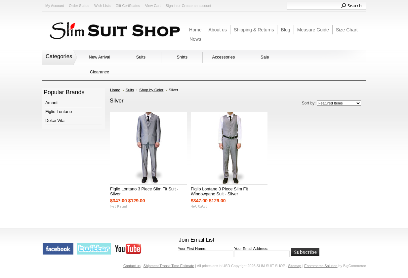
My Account (54, 6)
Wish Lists (102, 6)
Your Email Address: (251, 249)
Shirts (182, 57)
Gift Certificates (127, 6)
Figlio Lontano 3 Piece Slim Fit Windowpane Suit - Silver (219, 191)
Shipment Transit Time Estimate (168, 266)
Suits (140, 57)
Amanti (52, 102)
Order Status (79, 6)
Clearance (99, 71)
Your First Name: (192, 249)
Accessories (223, 57)
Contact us (132, 266)
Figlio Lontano (58, 111)
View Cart (153, 6)
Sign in (171, 6)
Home (115, 90)
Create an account (196, 6)
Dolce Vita (54, 120)
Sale (265, 57)
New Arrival (99, 57)
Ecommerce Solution (320, 266)
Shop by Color (151, 90)
